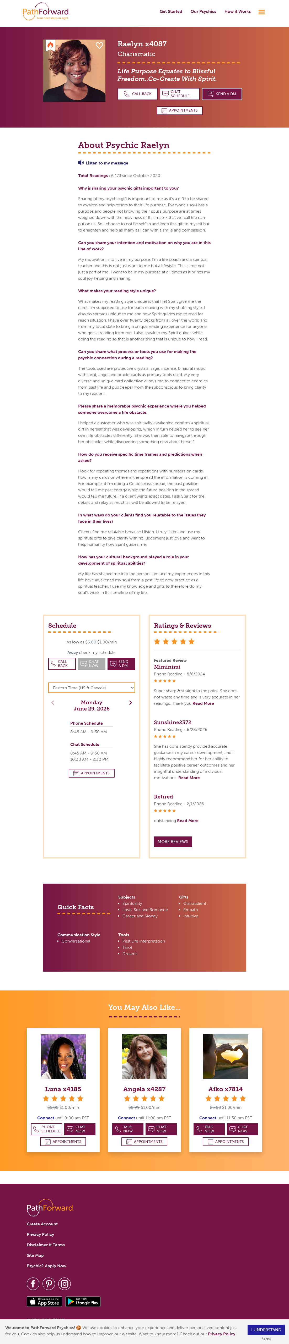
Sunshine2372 (172, 722)
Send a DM (222, 94)
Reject (266, 1338)
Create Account (42, 1223)
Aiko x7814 (225, 1089)
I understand (266, 1329)
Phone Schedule (46, 1129)
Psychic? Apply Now (46, 1265)
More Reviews (173, 841)
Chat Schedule (176, 94)
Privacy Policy (222, 1333)
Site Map (35, 1255)
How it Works (237, 11)
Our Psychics (203, 11)
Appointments (180, 110)
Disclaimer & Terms (46, 1244)
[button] (129, 702)
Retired (163, 797)
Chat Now (76, 1129)
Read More (203, 703)
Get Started (171, 11)
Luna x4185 (63, 1089)
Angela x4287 (144, 1089)
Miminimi (167, 667)
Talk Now (124, 1129)
